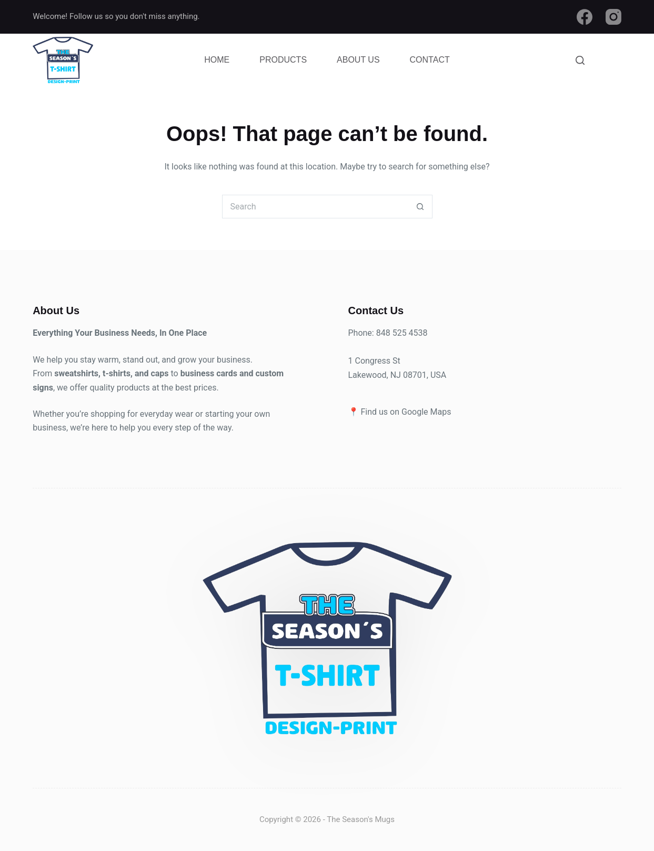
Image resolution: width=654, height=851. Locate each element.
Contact (430, 59)
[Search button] (420, 206)
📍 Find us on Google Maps (399, 412)
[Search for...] (315, 206)
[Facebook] (584, 17)
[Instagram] (613, 17)
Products (283, 59)
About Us (358, 59)
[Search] (580, 60)
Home (216, 59)
